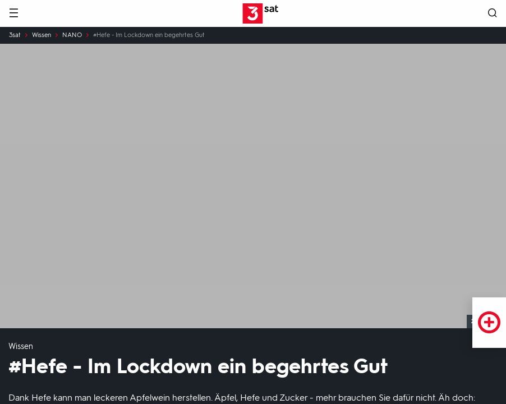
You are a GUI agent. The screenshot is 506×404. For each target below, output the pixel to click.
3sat (15, 35)
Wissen (41, 35)
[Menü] (13, 14)
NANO (72, 35)
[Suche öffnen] (492, 14)
